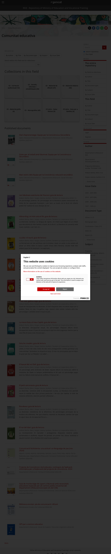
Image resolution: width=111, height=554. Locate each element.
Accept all (46, 289)
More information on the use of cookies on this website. (42, 271)
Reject (65, 289)
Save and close (55, 294)
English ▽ (27, 257)
